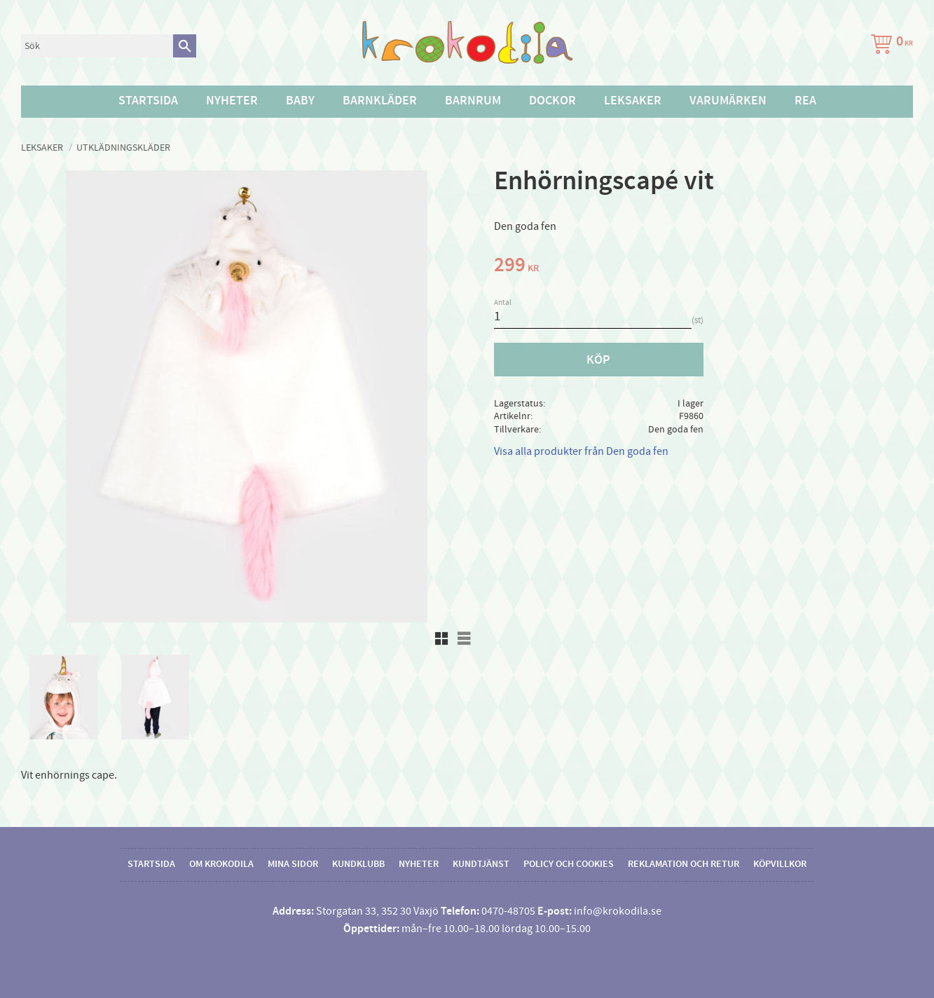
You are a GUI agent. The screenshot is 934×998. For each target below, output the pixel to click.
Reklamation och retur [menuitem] (683, 864)
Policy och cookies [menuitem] (568, 864)
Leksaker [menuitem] (632, 101)
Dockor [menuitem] (552, 101)
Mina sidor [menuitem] (293, 864)
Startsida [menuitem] (148, 101)
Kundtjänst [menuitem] (481, 864)
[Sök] (184, 45)
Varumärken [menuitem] (728, 101)
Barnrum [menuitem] (473, 101)
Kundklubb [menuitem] (358, 864)
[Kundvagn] (889, 46)
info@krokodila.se (617, 911)
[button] (441, 638)
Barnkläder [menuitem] (380, 101)
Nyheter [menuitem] (232, 101)
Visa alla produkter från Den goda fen (581, 451)
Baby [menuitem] (300, 101)
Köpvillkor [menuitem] (779, 864)
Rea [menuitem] (805, 101)
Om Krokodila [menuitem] (221, 864)
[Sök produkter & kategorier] (97, 45)
